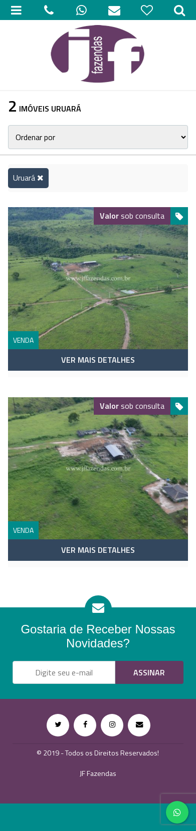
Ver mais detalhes (98, 360)
